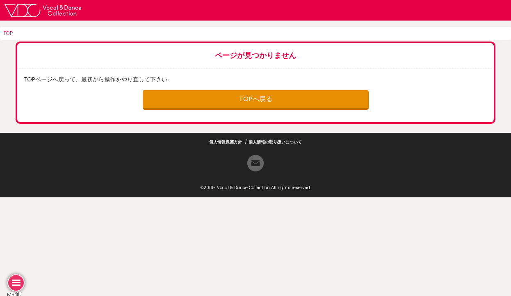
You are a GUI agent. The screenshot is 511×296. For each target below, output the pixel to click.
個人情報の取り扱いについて (275, 142)
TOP (8, 33)
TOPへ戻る (255, 99)
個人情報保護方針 (225, 142)
